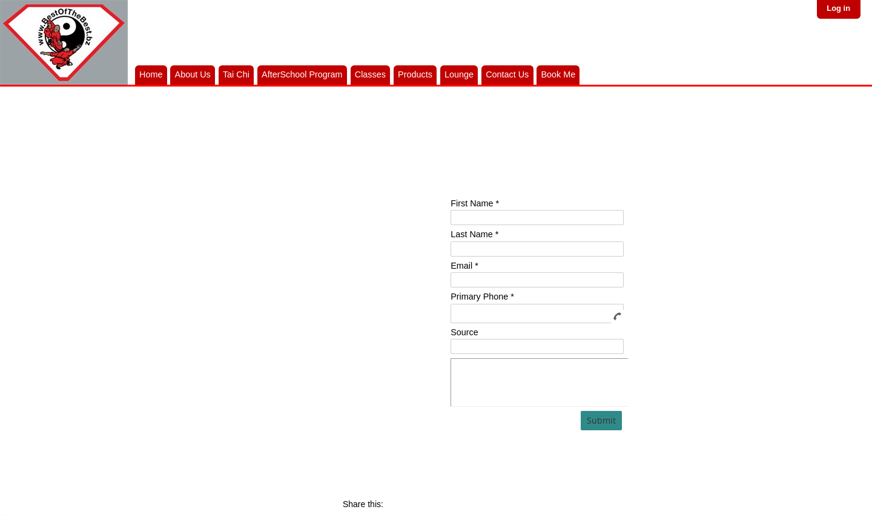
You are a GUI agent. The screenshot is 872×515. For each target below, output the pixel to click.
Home (150, 74)
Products (415, 74)
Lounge (459, 74)
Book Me (558, 74)
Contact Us (507, 74)
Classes (370, 74)
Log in (838, 8)
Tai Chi (236, 74)
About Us (193, 74)
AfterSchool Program (302, 74)
